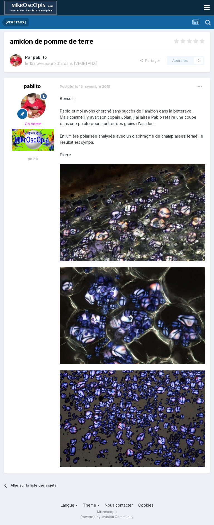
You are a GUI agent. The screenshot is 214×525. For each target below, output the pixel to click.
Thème (91, 505)
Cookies (146, 505)
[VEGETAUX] (86, 63)
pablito (40, 57)
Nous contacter (119, 505)
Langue (69, 505)
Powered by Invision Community (107, 517)
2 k (33, 159)
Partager (150, 60)
